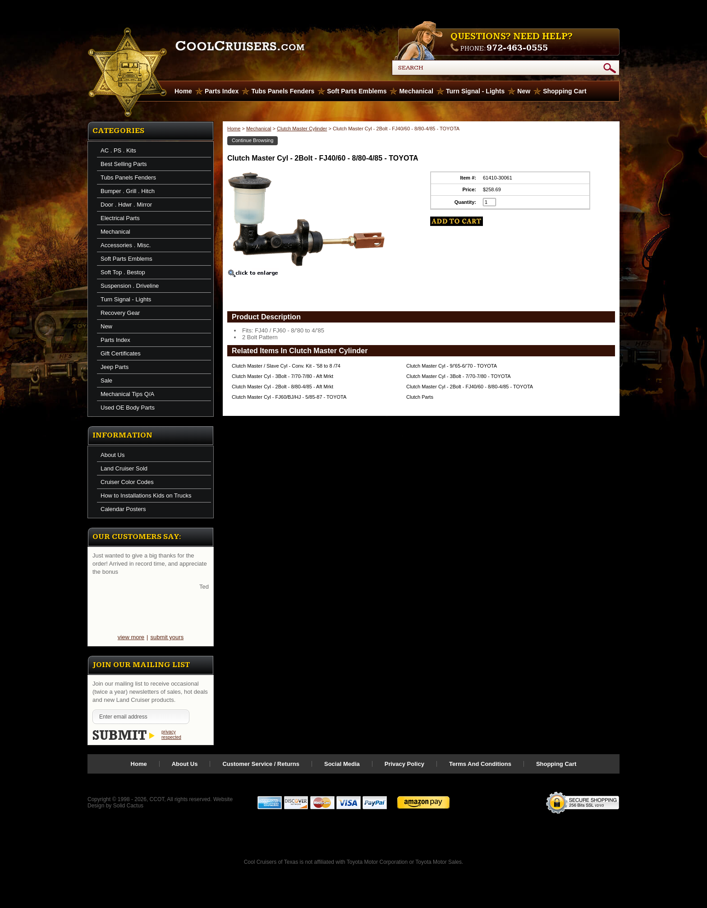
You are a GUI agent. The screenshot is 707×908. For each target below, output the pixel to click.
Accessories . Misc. (126, 245)
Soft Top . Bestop (123, 272)
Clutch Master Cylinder (302, 128)
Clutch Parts (419, 397)
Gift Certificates (121, 353)
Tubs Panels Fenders (282, 91)
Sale (106, 380)
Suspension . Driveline (130, 285)
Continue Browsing (252, 140)
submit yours (167, 637)
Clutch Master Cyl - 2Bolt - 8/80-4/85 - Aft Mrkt (282, 386)
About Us (112, 455)
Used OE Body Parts (128, 407)
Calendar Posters (123, 509)
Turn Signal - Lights (475, 91)
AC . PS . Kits (118, 150)
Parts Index (222, 91)
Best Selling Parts (124, 164)
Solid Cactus (128, 805)
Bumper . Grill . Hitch (128, 191)
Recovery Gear (120, 312)
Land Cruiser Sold (124, 468)
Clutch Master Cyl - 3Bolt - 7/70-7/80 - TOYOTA (458, 376)
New (523, 91)
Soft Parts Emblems (356, 91)
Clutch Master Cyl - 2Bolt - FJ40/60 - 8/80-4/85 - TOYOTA (469, 386)
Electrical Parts (120, 218)
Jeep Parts (115, 367)
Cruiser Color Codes (127, 482)
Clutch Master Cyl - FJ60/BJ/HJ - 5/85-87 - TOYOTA (289, 397)
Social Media (342, 764)
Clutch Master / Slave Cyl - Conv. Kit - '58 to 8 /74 (286, 366)
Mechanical (416, 91)
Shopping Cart (564, 91)
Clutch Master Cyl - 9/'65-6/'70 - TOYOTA (451, 366)
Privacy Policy (404, 764)
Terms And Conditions (480, 764)
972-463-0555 (517, 47)
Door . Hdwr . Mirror (126, 204)
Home (233, 128)
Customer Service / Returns (260, 764)
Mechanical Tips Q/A (127, 394)
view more (131, 637)
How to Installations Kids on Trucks (146, 495)
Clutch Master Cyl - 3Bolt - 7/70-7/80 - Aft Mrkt (282, 376)
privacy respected (171, 734)
